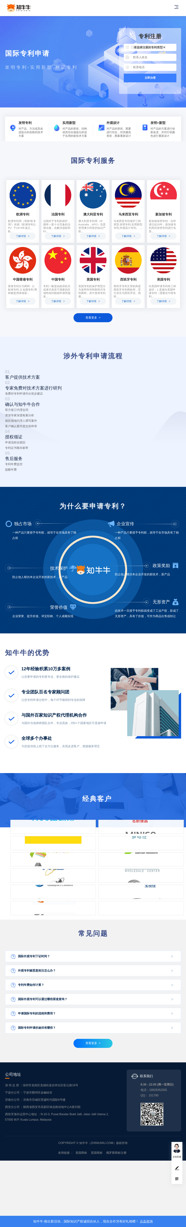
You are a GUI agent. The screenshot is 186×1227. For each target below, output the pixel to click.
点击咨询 (146, 1221)
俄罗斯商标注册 (116, 1209)
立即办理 (150, 77)
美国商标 (81, 1209)
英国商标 (97, 1209)
